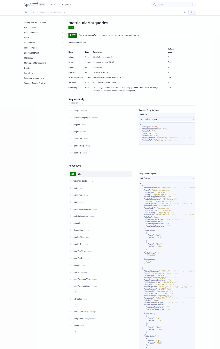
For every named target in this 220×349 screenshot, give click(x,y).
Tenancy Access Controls (35, 83)
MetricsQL (28, 58)
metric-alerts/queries (57, 12)
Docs (54, 4)
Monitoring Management (35, 63)
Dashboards (29, 43)
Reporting (28, 73)
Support (66, 4)
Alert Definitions (38, 12)
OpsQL (27, 68)
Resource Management (34, 78)
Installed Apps (30, 48)
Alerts (26, 38)
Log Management (31, 53)
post (71, 28)
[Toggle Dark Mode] (184, 12)
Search (160, 4)
